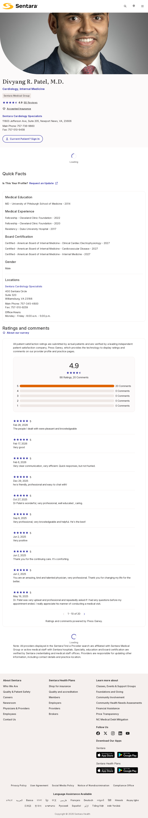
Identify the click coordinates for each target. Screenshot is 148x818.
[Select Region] (134, 6)
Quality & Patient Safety (16, 691)
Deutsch (88, 800)
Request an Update (43, 183)
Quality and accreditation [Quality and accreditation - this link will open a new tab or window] (63, 691)
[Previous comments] (63, 614)
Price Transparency (107, 713)
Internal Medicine (32, 89)
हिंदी (109, 800)
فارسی (63, 800)
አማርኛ (9, 800)
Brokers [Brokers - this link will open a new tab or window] (53, 713)
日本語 (28, 805)
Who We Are (10, 686)
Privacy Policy (19, 785)
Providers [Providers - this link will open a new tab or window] (54, 708)
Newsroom (9, 702)
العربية (19, 800)
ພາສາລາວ (50, 805)
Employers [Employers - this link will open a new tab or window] (55, 702)
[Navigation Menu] (142, 6)
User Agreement (39, 785)
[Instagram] (113, 733)
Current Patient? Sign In (23, 138)
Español (76, 805)
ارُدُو (86, 805)
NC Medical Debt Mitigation (112, 719)
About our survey (15, 332)
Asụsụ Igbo (133, 800)
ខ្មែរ (47, 800)
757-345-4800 (29, 303)
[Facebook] (98, 733)
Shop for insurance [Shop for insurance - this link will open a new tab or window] (60, 686)
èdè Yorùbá (113, 805)
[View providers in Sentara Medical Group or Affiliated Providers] (16, 109)
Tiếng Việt (98, 805)
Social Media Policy (63, 785)
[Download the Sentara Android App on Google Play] (127, 754)
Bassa (29, 800)
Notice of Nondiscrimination (93, 785)
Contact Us (9, 719)
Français (75, 800)
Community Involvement (110, 697)
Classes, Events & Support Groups (116, 686)
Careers (7, 697)
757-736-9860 (26, 125)
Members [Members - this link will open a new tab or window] (54, 697)
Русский (63, 805)
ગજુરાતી (100, 800)
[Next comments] (84, 614)
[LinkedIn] (120, 733)
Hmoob (119, 800)
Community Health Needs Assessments (119, 702)
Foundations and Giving (109, 691)
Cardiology (10, 89)
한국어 (38, 805)
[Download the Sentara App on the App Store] (105, 754)
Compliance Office (123, 785)
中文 (54, 800)
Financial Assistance (108, 708)
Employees (9, 713)
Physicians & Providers (16, 708)
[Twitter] (105, 733)
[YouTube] (128, 733)
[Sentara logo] (20, 6)
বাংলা (39, 800)
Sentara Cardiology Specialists (22, 116)
